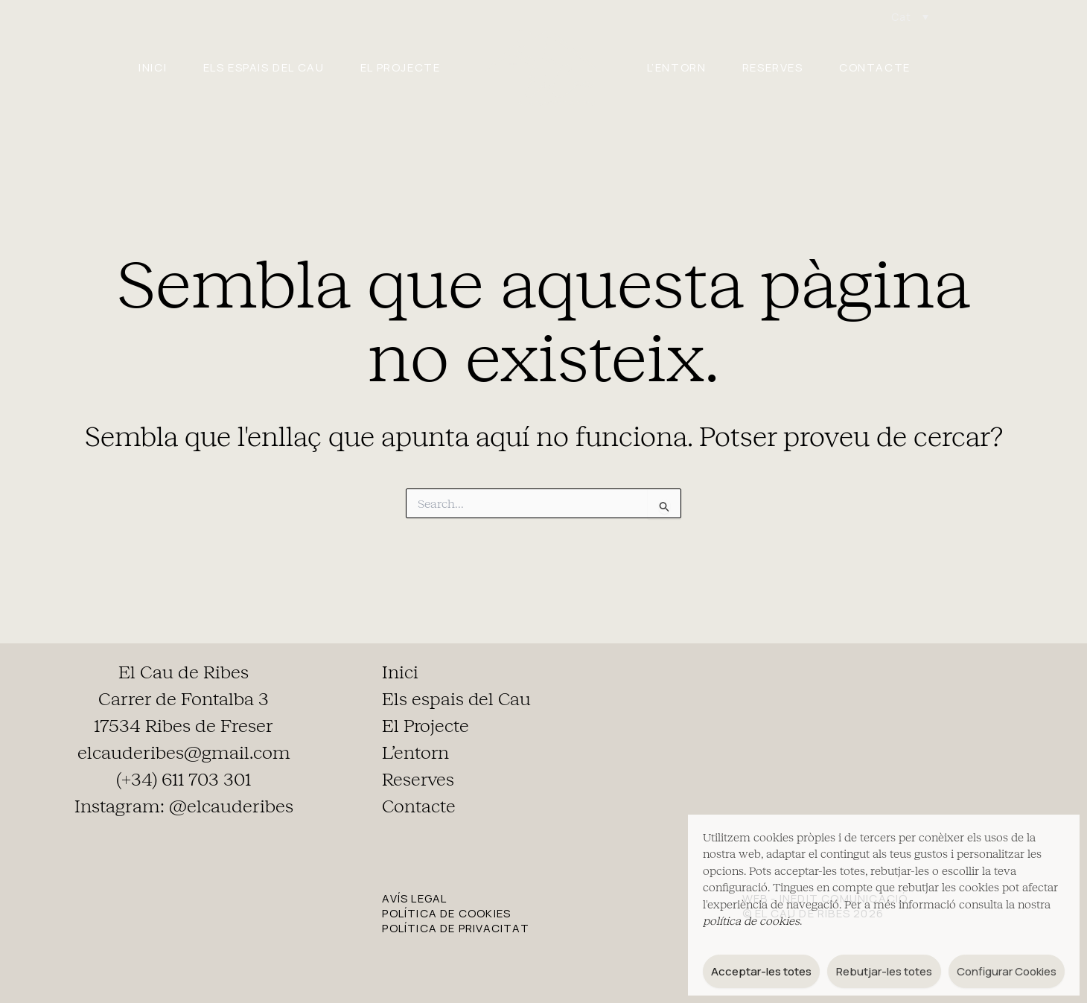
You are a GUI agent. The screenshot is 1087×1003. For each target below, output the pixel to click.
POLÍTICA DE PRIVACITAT (455, 928)
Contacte (896, 67)
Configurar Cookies (1006, 971)
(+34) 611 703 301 (183, 779)
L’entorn (681, 67)
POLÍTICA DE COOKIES (446, 913)
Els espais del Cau (250, 67)
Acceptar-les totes (761, 971)
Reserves (785, 67)
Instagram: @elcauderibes (183, 806)
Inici (131, 67)
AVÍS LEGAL (414, 898)
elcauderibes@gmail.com (183, 752)
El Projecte (396, 67)
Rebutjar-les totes (884, 971)
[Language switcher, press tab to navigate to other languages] (910, 16)
